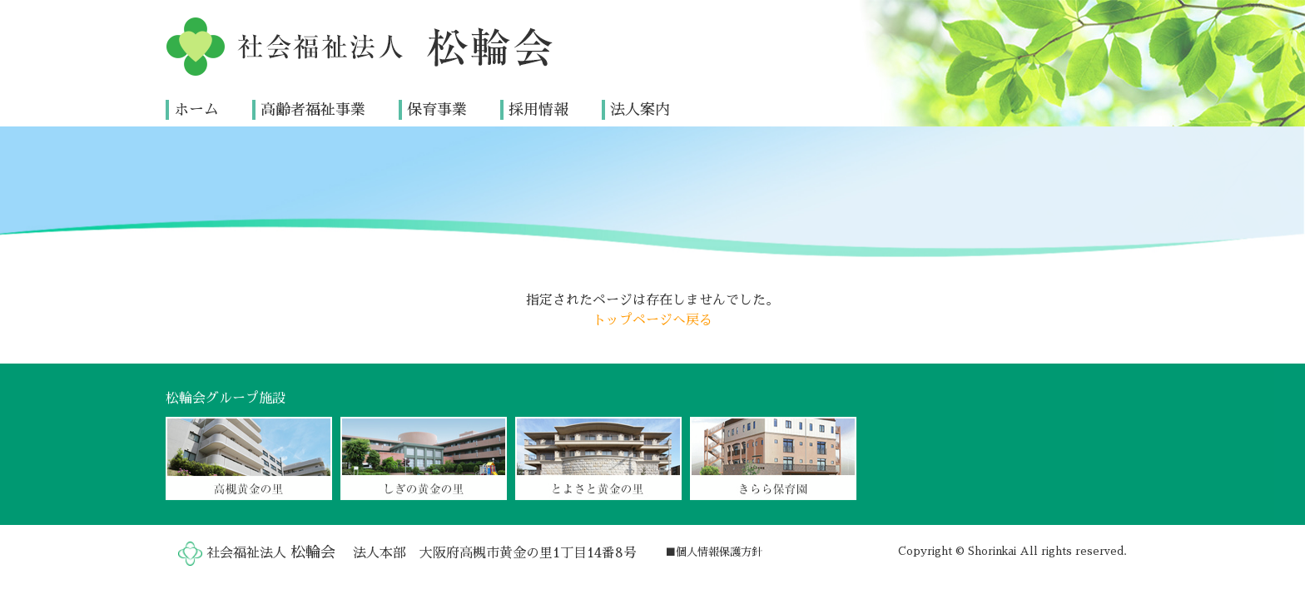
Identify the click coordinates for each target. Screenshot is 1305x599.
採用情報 (538, 108)
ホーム (196, 108)
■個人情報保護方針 (713, 552)
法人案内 (640, 108)
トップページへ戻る (652, 319)
